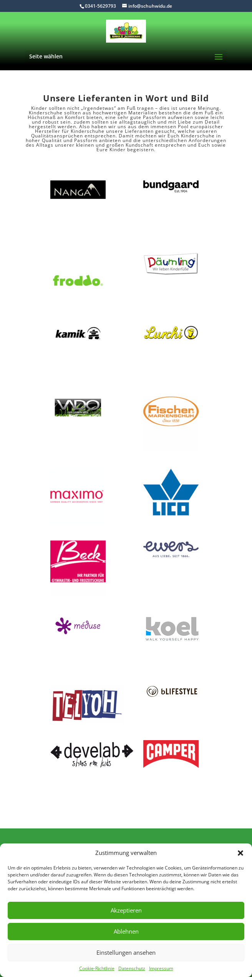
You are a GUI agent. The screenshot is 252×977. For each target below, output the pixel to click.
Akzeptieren (126, 910)
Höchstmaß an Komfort (56, 117)
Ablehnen (126, 931)
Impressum (161, 968)
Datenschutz (131, 968)
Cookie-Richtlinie (96, 968)
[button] (240, 853)
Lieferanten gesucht (150, 131)
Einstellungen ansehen (126, 952)
